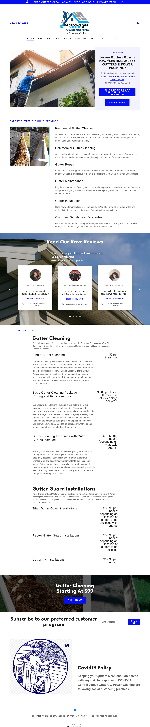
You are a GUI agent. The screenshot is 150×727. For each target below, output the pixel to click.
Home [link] (30, 39)
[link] (74, 22)
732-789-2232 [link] (19, 22)
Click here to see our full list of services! (117, 92)
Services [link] (44, 39)
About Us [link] (97, 39)
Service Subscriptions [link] (70, 39)
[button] (137, 22)
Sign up (134, 622)
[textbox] (113, 622)
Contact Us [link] (115, 39)
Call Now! (75, 600)
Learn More (117, 102)
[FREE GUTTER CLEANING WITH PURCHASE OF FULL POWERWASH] (75, 2)
